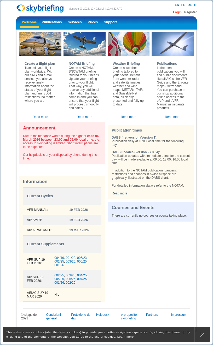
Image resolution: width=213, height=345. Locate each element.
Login (177, 12)
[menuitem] (29, 23)
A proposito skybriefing (129, 316)
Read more (40, 117)
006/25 (71, 279)
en (177, 5)
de (190, 5)
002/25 (59, 261)
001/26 (59, 265)
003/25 (71, 261)
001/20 (71, 258)
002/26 (71, 282)
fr (183, 5)
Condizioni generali (53, 316)
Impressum (178, 315)
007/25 (82, 279)
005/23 (82, 258)
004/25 (82, 275)
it (195, 5)
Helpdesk (102, 315)
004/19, (59, 258)
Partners (152, 315)
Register (190, 12)
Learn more (125, 336)
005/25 (82, 261)
